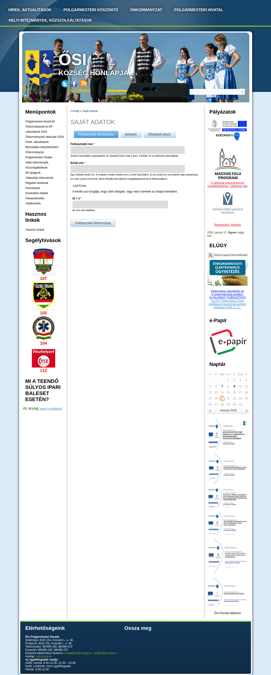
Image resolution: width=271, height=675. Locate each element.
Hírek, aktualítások (37, 142)
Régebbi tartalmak (37, 183)
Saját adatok (90, 111)
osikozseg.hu (44, 656)
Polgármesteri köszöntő (90, 10)
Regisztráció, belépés (227, 224)
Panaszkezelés (35, 198)
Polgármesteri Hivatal (198, 10)
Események (33, 188)
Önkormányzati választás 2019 (45, 136)
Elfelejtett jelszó (159, 134)
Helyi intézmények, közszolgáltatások (50, 20)
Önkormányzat (146, 10)
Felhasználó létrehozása (99, 133)
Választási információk (39, 177)
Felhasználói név (83, 144)
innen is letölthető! (51, 408)
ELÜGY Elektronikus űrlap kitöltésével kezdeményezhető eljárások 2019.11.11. (227, 304)
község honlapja (104, 63)
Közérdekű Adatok (37, 193)
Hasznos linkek (35, 229)
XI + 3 (77, 198)
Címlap (75, 111)
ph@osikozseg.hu (105, 653)
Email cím (78, 163)
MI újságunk (33, 172)
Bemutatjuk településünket (42, 147)
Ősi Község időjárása (227, 613)
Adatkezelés (33, 203)
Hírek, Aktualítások (29, 10)
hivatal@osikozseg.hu (78, 653)
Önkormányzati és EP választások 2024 (39, 129)
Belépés (131, 134)
